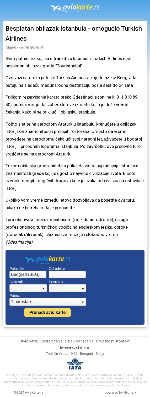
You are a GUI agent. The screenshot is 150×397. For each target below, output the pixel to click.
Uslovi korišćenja (79, 341)
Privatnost (105, 341)
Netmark (130, 392)
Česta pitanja (52, 341)
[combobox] (27, 274)
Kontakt (123, 341)
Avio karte (29, 341)
